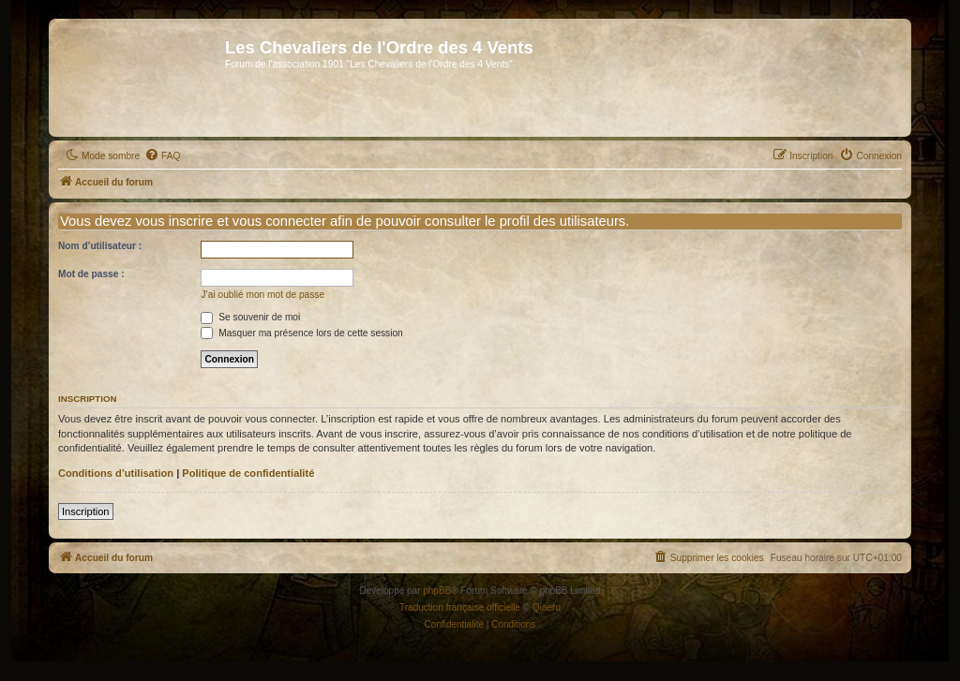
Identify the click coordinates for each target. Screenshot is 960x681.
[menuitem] (162, 156)
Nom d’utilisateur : (100, 246)
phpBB (437, 590)
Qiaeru (546, 607)
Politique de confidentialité (248, 473)
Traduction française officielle (459, 607)
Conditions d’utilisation (115, 473)
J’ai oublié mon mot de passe (262, 294)
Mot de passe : (91, 274)
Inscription (86, 511)
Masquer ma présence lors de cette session (301, 333)
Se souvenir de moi (250, 317)
